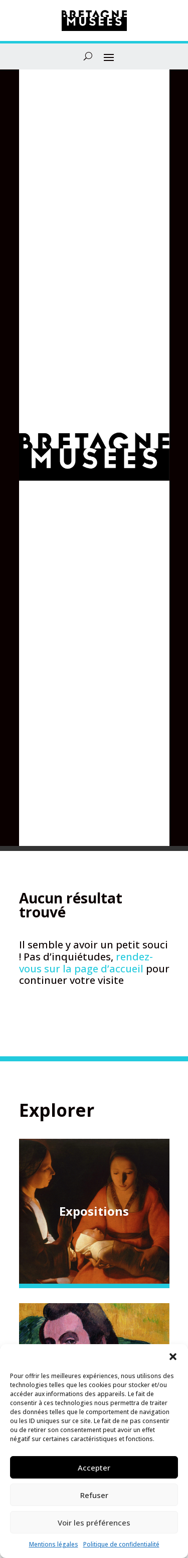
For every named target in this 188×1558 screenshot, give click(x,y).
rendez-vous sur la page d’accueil (86, 962)
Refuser (94, 1495)
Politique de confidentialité (121, 1544)
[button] (173, 1357)
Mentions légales (53, 1544)
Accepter (94, 1468)
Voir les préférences (94, 1523)
